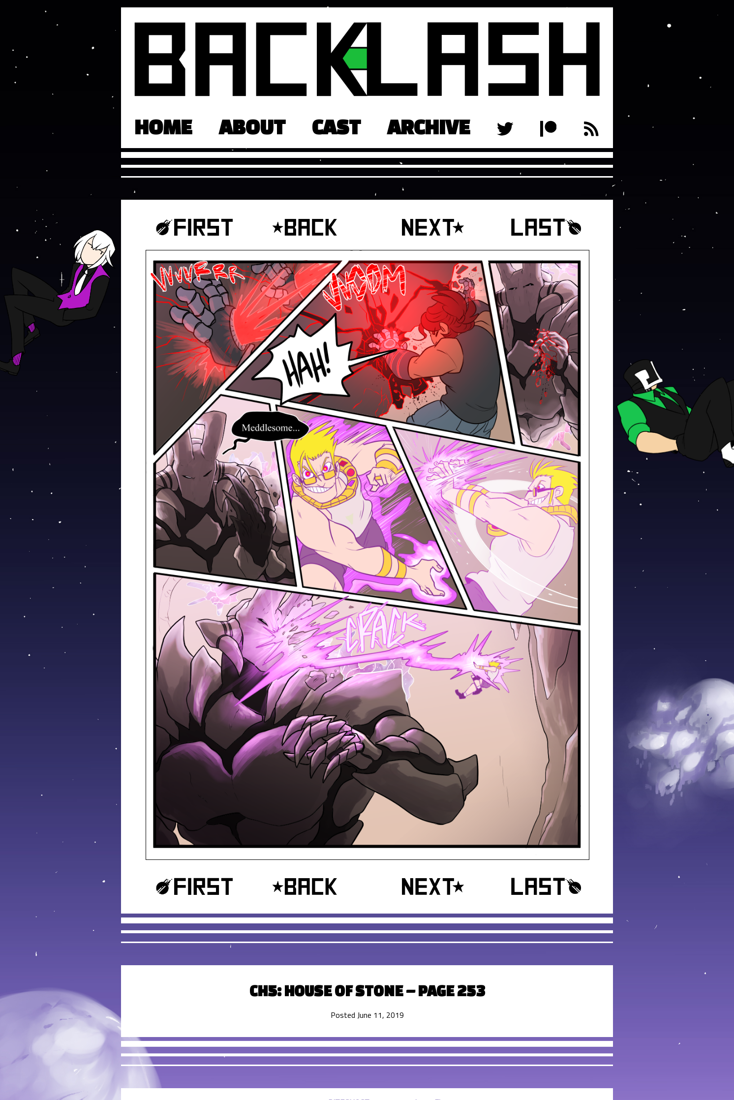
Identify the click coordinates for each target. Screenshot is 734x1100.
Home (163, 126)
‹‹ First (201, 227)
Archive (428, 126)
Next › (422, 227)
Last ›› (533, 227)
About (252, 126)
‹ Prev (311, 227)
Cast (336, 126)
